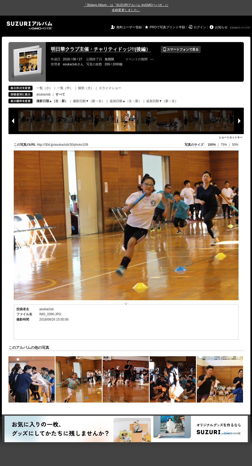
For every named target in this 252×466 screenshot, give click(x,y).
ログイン (200, 27)
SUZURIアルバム (29, 25)
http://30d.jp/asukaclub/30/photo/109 (62, 145)
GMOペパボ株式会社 (240, 27)
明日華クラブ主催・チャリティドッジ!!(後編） (101, 49)
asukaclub (43, 94)
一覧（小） (44, 88)
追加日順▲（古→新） (125, 101)
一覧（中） (65, 88)
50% (235, 145)
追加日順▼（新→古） (162, 101)
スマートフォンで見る (181, 49)
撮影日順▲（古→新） (52, 101)
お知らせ (221, 27)
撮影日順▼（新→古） (89, 101)
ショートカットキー (230, 137)
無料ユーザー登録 (129, 27)
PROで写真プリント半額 (167, 27)
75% (224, 145)
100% (212, 145)
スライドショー (110, 88)
